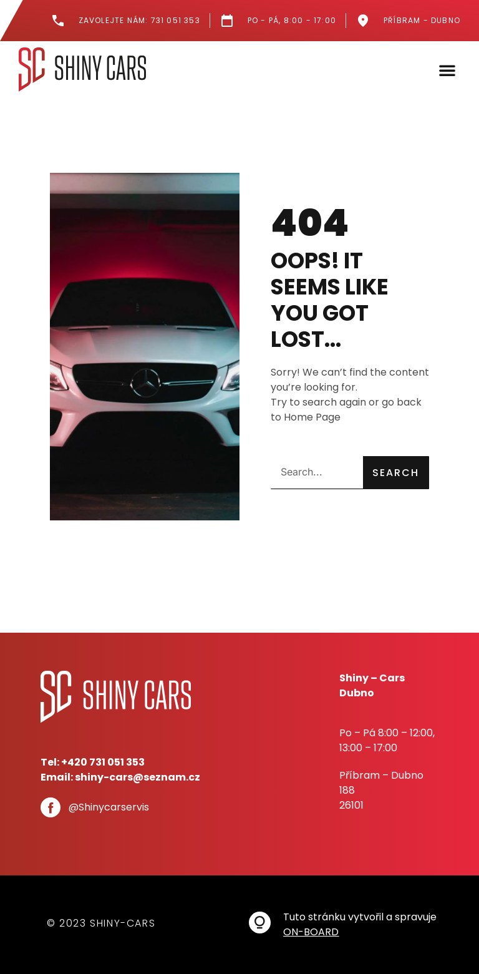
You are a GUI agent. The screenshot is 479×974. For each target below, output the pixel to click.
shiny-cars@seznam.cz (137, 777)
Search (395, 472)
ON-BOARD (311, 932)
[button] (447, 70)
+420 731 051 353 (103, 762)
